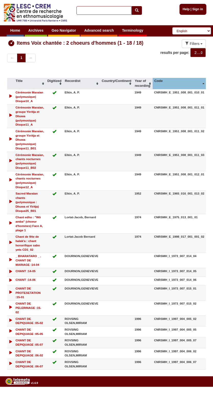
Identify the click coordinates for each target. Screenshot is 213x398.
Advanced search (99, 30)
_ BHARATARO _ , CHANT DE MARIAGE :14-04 (28, 260)
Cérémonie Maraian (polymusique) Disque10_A (29, 97)
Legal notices (200, 396)
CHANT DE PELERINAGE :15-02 (28, 308)
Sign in (197, 9)
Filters (194, 44)
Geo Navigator (64, 30)
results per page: (174, 53)
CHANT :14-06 (26, 279)
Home (15, 30)
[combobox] (198, 52)
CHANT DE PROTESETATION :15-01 (28, 293)
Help (186, 9)
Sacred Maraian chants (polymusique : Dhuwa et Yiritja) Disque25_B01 (27, 202)
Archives (35, 30)
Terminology (132, 30)
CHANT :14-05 (26, 271)
